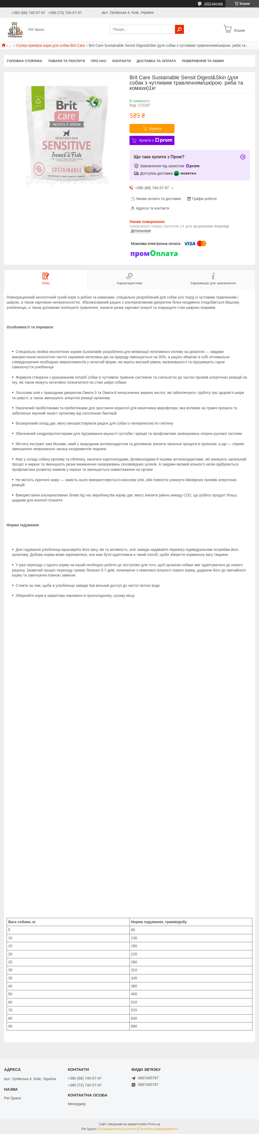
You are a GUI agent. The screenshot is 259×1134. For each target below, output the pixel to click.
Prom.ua (154, 1124)
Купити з (155, 140)
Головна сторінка (24, 61)
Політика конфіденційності (158, 1129)
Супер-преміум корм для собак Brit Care (50, 45)
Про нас (99, 61)
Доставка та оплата (156, 61)
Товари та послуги (66, 61)
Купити (156, 129)
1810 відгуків (213, 4)
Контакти (121, 61)
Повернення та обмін (203, 61)
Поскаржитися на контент (117, 1129)
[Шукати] (179, 29)
